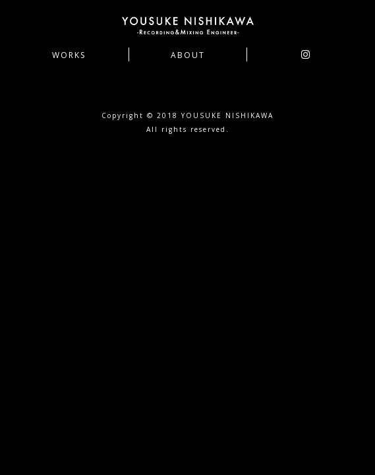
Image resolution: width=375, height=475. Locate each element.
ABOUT (188, 55)
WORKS (69, 55)
